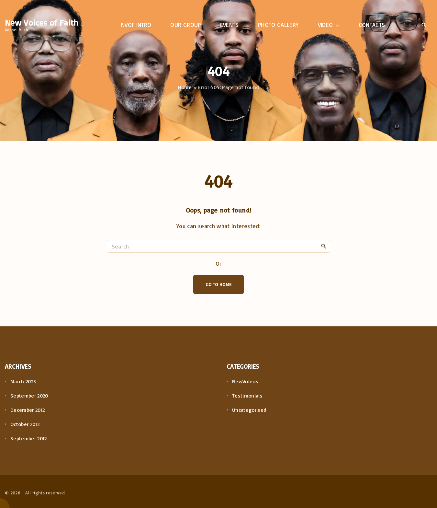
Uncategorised (249, 410)
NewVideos (245, 381)
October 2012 (24, 424)
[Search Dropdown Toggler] (424, 25)
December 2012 (27, 410)
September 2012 (28, 438)
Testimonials (247, 395)
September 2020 (29, 395)
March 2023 (23, 381)
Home (185, 87)
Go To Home (219, 284)
